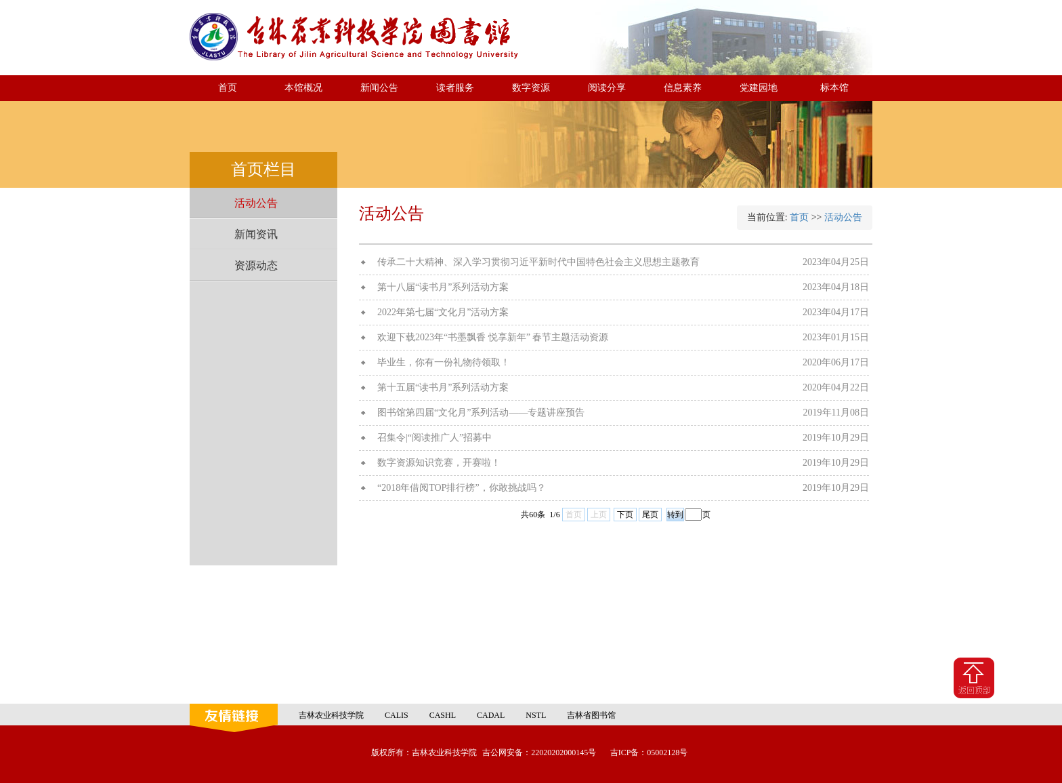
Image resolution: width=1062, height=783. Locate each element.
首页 (227, 88)
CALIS (396, 715)
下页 (625, 514)
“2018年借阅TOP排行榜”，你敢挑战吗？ (461, 488)
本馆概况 (303, 88)
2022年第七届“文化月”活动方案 (443, 312)
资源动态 (256, 265)
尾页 (650, 514)
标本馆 (834, 88)
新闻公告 (379, 88)
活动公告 (256, 203)
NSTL (536, 715)
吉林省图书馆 (591, 715)
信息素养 (683, 88)
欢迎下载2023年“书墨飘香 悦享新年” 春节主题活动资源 (492, 337)
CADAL (491, 715)
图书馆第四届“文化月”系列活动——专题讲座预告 (481, 412)
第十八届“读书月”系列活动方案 (443, 287)
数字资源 (531, 88)
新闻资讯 (256, 234)
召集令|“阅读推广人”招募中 (434, 438)
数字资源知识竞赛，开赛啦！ (439, 463)
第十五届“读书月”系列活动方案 (443, 387)
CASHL (442, 715)
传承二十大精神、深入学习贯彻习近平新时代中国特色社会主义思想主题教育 (538, 262)
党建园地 (759, 88)
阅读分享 (607, 88)
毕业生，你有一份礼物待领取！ (443, 362)
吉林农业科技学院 (331, 715)
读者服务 (455, 88)
